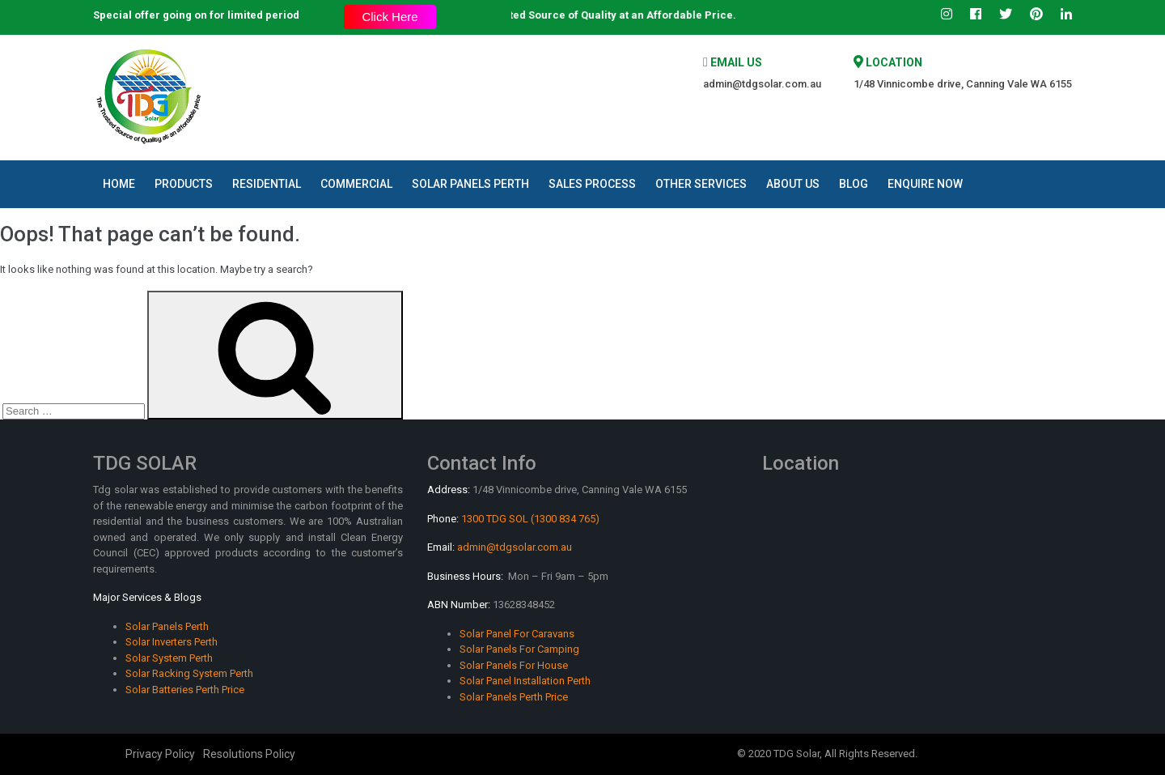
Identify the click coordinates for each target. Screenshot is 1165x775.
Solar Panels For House (514, 665)
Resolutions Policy (249, 753)
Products (184, 183)
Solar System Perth (169, 658)
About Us (793, 183)
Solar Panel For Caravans (517, 634)
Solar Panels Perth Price (514, 697)
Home (119, 183)
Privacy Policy (160, 753)
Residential (266, 183)
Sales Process (592, 183)
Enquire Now (925, 183)
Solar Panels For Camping (519, 649)
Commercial (356, 183)
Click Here (389, 16)
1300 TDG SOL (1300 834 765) (530, 519)
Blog (853, 183)
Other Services (701, 183)
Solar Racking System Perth (189, 673)
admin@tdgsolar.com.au (762, 84)
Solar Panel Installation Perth (525, 681)
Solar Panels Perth (470, 183)
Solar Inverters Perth (171, 642)
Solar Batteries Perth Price (184, 689)
